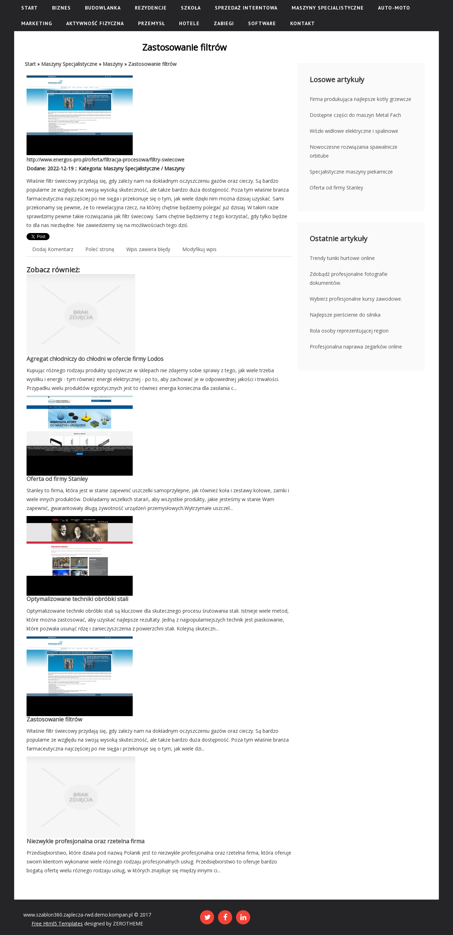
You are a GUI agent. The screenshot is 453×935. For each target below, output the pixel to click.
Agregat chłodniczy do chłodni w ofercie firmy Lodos (95, 359)
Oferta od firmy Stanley (57, 479)
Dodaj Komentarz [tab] (52, 249)
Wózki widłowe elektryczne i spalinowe (354, 131)
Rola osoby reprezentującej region (349, 330)
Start (30, 64)
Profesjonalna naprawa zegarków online (356, 346)
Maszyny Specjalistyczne (69, 64)
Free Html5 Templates (57, 923)
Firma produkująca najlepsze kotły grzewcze (360, 99)
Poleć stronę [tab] (99, 249)
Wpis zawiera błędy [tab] (148, 249)
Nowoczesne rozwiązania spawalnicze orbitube (353, 151)
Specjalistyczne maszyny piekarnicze (351, 171)
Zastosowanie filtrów (152, 64)
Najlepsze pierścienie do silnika (345, 314)
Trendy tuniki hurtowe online (342, 258)
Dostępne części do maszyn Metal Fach (355, 115)
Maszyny (113, 64)
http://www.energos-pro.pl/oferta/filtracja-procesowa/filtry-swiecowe (105, 159)
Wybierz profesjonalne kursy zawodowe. (356, 298)
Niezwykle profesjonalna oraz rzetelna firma (85, 841)
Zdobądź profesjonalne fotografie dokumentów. (349, 278)
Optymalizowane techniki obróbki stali (77, 599)
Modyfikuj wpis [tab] (199, 249)
